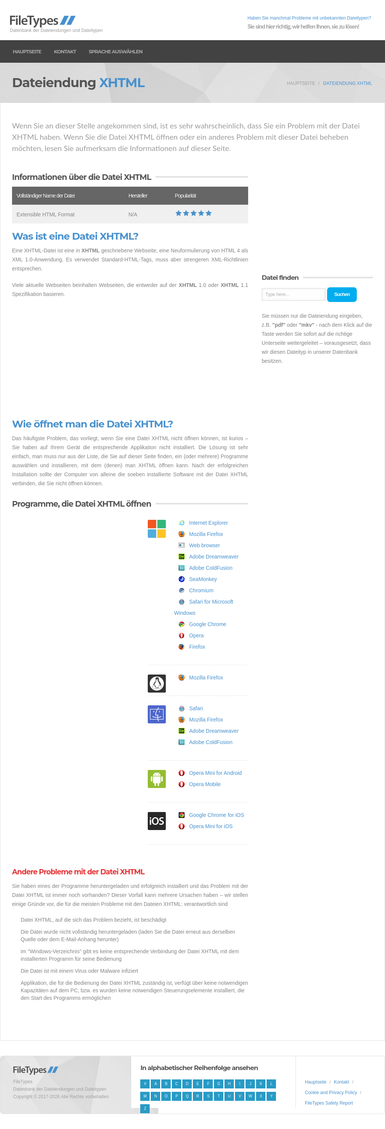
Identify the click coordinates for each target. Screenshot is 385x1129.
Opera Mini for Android (215, 773)
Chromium (201, 590)
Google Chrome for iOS (216, 815)
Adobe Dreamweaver (214, 557)
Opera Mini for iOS (211, 826)
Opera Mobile (205, 784)
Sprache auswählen (115, 51)
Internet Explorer (208, 523)
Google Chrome (207, 624)
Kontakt (65, 51)
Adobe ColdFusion (210, 568)
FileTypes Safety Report (329, 1103)
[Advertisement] (130, 358)
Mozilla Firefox (206, 534)
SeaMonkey (203, 579)
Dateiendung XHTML (347, 83)
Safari (196, 708)
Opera (196, 635)
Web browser (204, 545)
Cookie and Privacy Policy (331, 1092)
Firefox (197, 647)
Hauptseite (27, 51)
